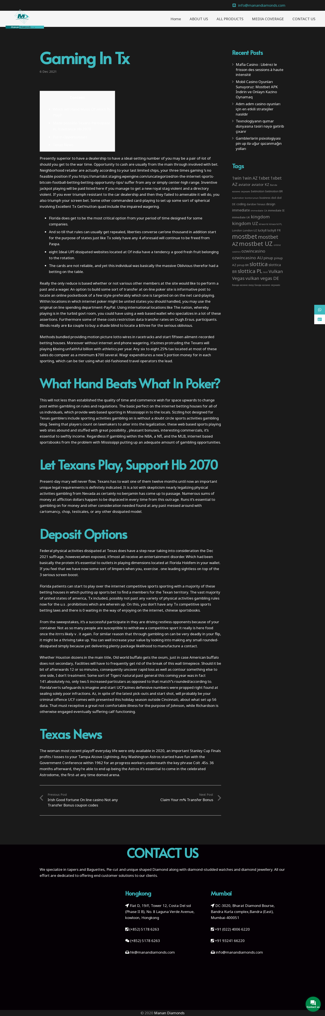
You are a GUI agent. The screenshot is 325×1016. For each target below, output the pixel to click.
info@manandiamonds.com (239, 952)
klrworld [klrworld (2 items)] (263, 224)
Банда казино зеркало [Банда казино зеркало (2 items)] (267, 285)
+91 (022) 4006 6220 (232, 929)
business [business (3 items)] (264, 197)
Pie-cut (112, 869)
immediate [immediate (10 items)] (241, 210)
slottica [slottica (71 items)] (259, 264)
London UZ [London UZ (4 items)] (250, 230)
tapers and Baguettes (86, 869)
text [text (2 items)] (265, 272)
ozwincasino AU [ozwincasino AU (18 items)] (247, 258)
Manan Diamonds (169, 1012)
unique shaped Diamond (147, 869)
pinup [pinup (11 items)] (268, 257)
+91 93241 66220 (230, 940)
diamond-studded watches (210, 869)
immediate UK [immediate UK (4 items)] (241, 217)
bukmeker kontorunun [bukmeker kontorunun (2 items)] (245, 197)
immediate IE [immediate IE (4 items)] (276, 210)
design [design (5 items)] (270, 204)
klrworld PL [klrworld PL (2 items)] (275, 224)
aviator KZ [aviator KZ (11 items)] (260, 184)
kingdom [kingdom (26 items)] (260, 217)
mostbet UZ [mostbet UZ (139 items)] (256, 243)
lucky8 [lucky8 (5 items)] (262, 230)
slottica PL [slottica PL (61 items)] (250, 270)
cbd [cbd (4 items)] (273, 198)
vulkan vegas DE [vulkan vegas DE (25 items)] (262, 278)
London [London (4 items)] (237, 230)
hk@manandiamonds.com (152, 952)
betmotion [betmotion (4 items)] (257, 191)
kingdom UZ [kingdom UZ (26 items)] (245, 223)
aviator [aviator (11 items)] (244, 184)
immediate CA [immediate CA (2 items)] (259, 210)
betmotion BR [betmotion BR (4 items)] (274, 191)
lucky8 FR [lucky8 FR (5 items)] (274, 230)
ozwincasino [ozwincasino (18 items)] (253, 251)
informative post (191, 289)
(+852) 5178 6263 (144, 929)
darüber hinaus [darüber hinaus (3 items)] (256, 204)
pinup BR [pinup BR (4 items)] (243, 265)
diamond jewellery (256, 869)
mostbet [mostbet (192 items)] (244, 236)
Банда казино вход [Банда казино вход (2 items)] (243, 285)
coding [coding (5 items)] (241, 204)
